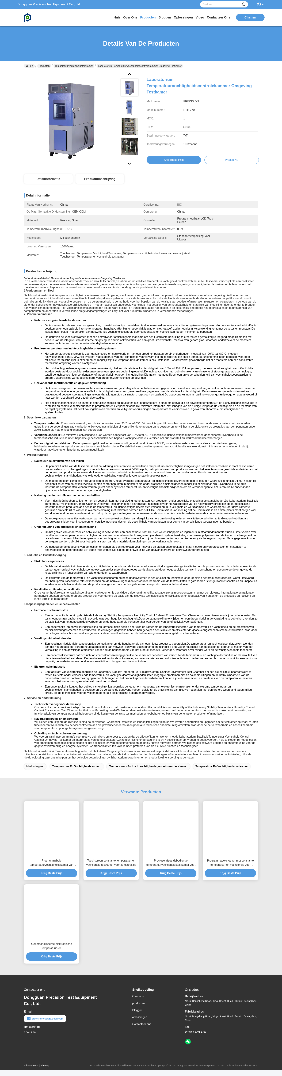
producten (148, 17)
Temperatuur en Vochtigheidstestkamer (221, 772)
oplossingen (183, 17)
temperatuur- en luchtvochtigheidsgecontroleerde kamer (147, 772)
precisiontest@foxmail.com (45, 1025)
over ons (130, 17)
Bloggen (137, 1016)
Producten (44, 66)
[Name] (244, 4)
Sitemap (44, 1071)
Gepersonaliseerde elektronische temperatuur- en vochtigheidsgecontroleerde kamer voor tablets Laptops (51, 953)
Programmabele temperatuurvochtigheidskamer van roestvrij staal (51, 869)
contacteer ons (218, 17)
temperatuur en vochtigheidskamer (76, 772)
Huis (117, 17)
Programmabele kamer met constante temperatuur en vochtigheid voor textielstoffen (230, 869)
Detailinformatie (48, 179)
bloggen (164, 17)
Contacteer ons (141, 1030)
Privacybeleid (31, 1071)
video (200, 17)
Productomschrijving (100, 179)
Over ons (138, 1002)
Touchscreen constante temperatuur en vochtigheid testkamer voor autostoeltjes (111, 869)
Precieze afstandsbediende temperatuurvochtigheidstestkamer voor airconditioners (170, 869)
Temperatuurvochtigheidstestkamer (74, 66)
